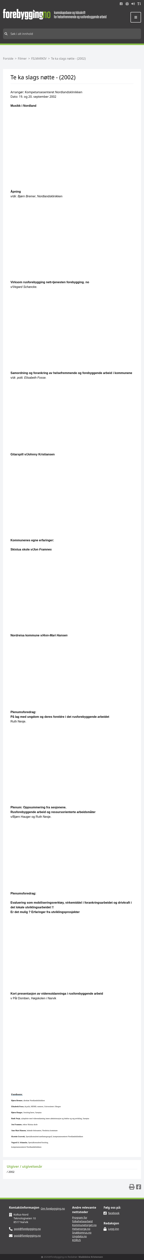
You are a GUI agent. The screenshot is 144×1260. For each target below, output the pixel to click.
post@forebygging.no (27, 1229)
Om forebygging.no (53, 1208)
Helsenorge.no (81, 1229)
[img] (132, 1187)
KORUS (76, 1240)
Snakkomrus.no (82, 1232)
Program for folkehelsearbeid (82, 1219)
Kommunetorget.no (84, 1225)
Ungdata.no (79, 1236)
